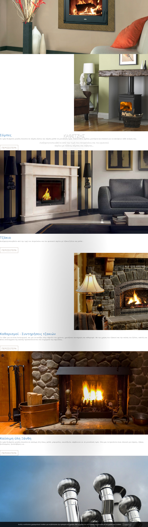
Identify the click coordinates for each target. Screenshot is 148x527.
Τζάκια (5, 237)
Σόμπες (5, 135)
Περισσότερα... (74, 151)
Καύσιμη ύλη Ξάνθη (15, 438)
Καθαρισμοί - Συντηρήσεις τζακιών (28, 334)
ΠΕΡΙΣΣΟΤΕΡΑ (9, 147)
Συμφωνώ (126, 524)
